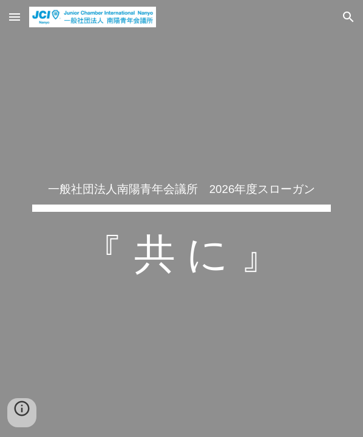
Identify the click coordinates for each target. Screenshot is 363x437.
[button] (14, 16)
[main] (181, 218)
